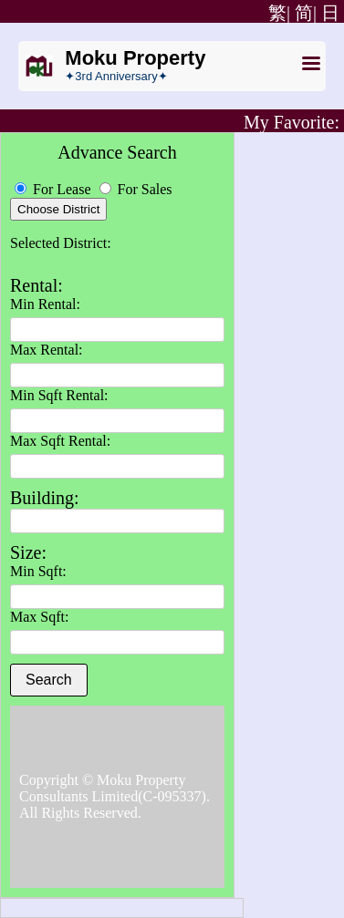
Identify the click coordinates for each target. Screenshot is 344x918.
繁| (277, 13)
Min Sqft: (38, 571)
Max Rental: (46, 349)
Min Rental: (45, 304)
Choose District (58, 209)
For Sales (135, 189)
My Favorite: (291, 122)
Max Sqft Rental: (60, 441)
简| (306, 13)
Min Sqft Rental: (59, 395)
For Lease (55, 189)
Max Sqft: (39, 616)
